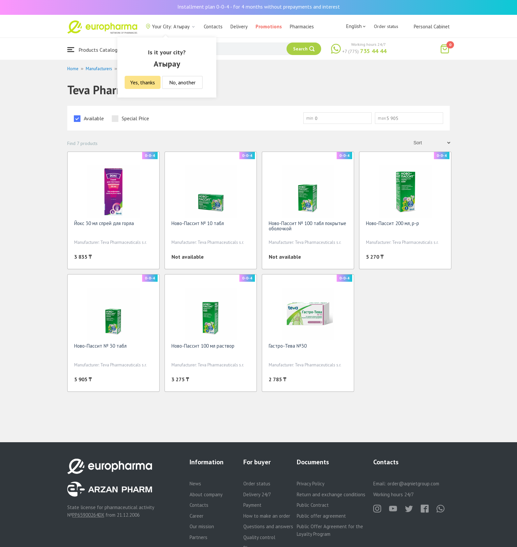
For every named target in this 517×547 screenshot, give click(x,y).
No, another (182, 82)
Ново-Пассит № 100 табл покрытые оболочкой (307, 226)
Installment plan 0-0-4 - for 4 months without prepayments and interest (258, 6)
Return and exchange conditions (331, 494)
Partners (198, 537)
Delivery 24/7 (257, 494)
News (195, 483)
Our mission (202, 526)
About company (206, 494)
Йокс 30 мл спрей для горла (104, 223)
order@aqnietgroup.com (413, 483)
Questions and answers (268, 526)
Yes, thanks (142, 82)
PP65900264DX (88, 515)
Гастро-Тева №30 (288, 346)
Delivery (239, 26)
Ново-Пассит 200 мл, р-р (392, 223)
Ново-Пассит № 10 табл (197, 223)
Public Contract (313, 505)
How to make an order (266, 516)
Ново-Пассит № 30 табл (100, 346)
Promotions (269, 26)
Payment (252, 505)
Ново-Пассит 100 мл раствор (202, 346)
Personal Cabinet (432, 26)
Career (196, 516)
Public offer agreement (321, 516)
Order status (386, 26)
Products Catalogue (95, 49)
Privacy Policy (310, 483)
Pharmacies (302, 26)
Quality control (259, 537)
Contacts (213, 26)
